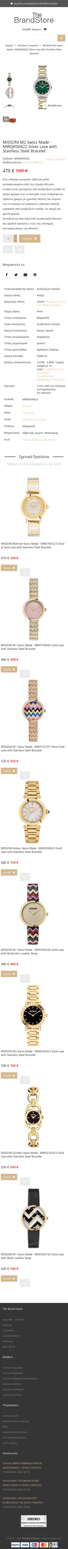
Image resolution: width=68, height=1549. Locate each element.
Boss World (9, 1346)
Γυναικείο (28, 412)
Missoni (27, 406)
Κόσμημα (8, 1341)
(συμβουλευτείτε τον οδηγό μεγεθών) (51, 303)
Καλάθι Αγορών (34, 29)
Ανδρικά (7, 1325)
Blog (5, 1426)
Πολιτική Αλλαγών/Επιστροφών (20, 1378)
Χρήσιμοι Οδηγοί (12, 1384)
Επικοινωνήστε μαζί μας (16, 1421)
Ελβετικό (37, 439)
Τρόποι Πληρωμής (13, 1367)
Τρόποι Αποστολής (13, 1373)
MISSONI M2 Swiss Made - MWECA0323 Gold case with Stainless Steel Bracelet (32, 1053)
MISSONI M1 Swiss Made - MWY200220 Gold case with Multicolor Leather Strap (32, 951)
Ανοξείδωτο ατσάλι (34, 419)
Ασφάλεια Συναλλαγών (15, 1432)
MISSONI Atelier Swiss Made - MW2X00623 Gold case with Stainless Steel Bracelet (31, 850)
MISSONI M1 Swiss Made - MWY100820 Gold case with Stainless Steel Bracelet (32, 647)
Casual (26, 439)
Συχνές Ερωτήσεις (12, 1394)
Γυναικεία (8, 1330)
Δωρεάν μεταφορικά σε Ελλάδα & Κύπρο (34, 3)
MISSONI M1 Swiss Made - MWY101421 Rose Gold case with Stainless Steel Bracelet (32, 748)
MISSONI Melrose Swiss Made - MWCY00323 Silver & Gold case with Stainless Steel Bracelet (33, 545)
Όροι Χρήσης (10, 1443)
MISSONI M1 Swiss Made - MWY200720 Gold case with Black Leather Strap (32, 1256)
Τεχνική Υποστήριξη (13, 1389)
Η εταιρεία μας (11, 1415)
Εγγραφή (8, 1319)
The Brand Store (30, 1538)
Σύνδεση (19, 1319)
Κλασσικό (49, 439)
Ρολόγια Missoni (55, 159)
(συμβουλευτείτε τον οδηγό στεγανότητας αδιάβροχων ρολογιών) (51, 374)
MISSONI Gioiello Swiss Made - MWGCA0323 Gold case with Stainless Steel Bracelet (32, 1154)
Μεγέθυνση (53, 105)
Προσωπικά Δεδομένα (14, 1437)
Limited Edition (11, 1335)
